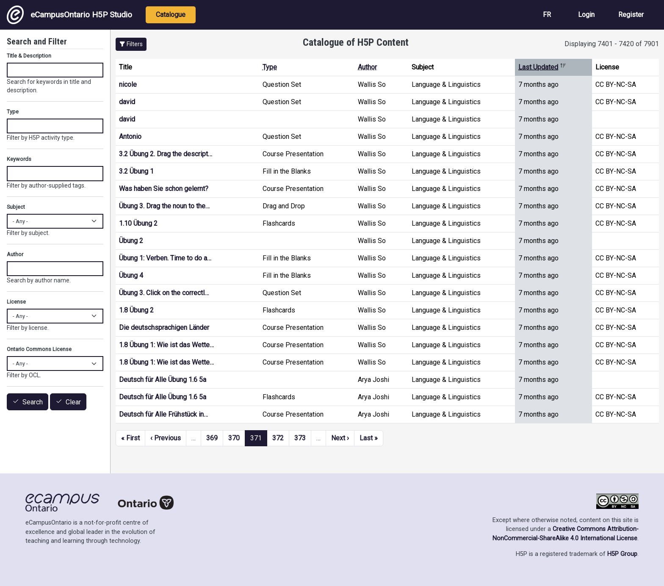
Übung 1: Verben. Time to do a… (165, 258)
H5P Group (622, 554)
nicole (128, 84)
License (16, 302)
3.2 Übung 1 (136, 171)
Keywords (19, 159)
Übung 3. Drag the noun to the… (164, 206)
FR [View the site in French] (547, 15)
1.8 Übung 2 (136, 310)
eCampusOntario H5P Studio (69, 15)
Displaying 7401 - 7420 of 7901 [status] (611, 44)
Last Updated (542, 67)
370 (234, 438)
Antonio (130, 137)
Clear (73, 402)
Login (586, 15)
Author (367, 67)
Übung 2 (131, 241)
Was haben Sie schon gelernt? (163, 189)
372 (278, 438)
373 (300, 438)
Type (270, 67)
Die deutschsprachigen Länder (164, 327)
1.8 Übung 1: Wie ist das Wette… (166, 345)
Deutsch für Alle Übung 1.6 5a (162, 380)
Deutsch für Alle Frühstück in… (163, 414)
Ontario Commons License (39, 349)
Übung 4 (131, 275)
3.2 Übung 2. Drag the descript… (165, 154)
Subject (16, 207)
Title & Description (29, 56)
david (127, 102)
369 (212, 438)
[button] (131, 44)
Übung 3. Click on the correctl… (164, 293)
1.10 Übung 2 (138, 223)
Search (32, 402)
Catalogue (170, 15)
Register (631, 15)
